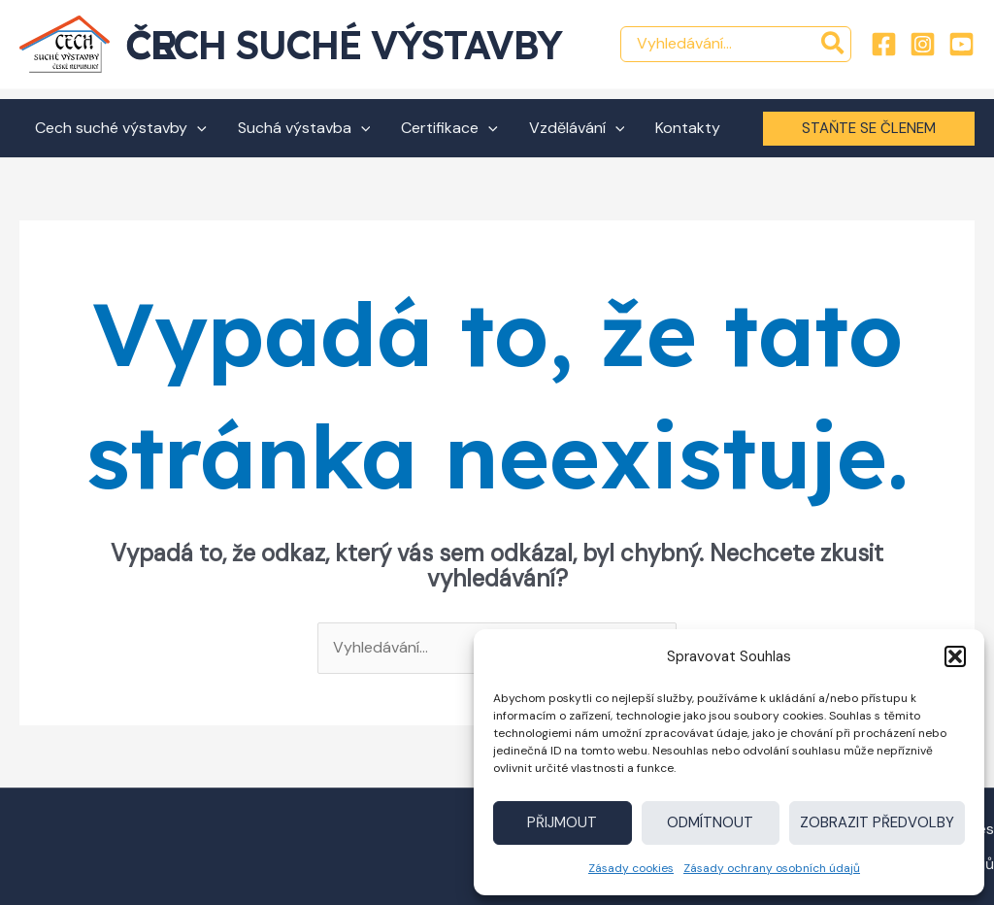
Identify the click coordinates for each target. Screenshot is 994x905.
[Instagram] (923, 44)
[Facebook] (884, 44)
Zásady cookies (631, 868)
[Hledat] (833, 44)
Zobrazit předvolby (877, 822)
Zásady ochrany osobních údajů (771, 868)
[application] (197, 128)
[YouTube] (961, 44)
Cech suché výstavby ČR (343, 44)
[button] (955, 656)
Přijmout (562, 822)
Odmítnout (710, 822)
